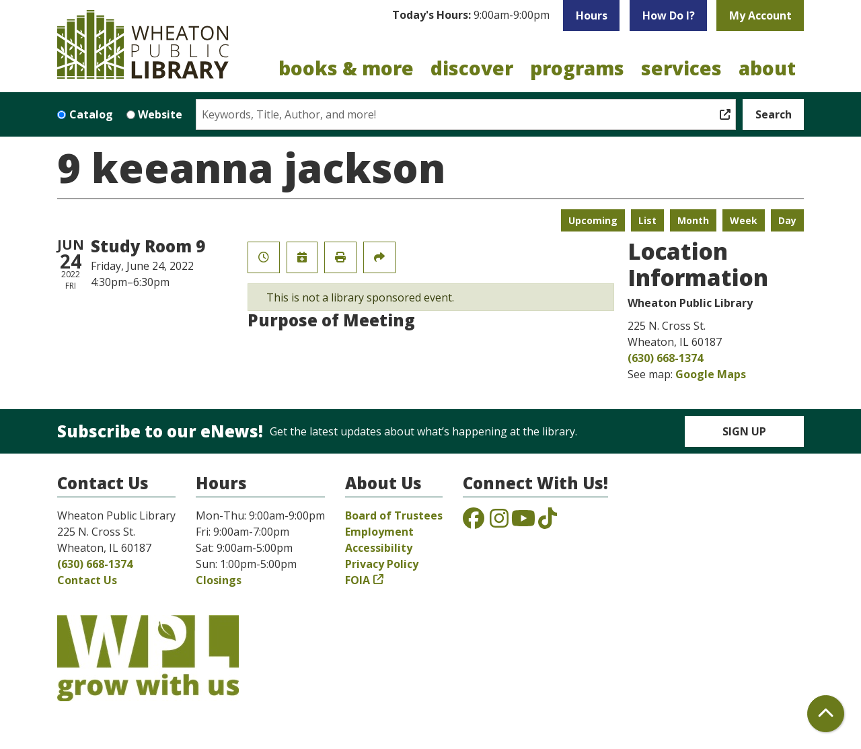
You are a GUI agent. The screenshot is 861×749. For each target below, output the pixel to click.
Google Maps (710, 374)
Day (787, 220)
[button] (470, 15)
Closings (218, 580)
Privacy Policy (381, 564)
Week (743, 220)
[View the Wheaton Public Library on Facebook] (473, 522)
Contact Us (87, 580)
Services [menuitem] (681, 68)
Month (693, 220)
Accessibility (378, 547)
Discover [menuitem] (471, 68)
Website (160, 114)
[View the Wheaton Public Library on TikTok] (547, 522)
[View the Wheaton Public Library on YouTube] (523, 522)
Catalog (91, 114)
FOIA (357, 580)
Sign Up (744, 431)
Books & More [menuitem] (346, 68)
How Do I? (668, 15)
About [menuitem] (767, 68)
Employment (379, 531)
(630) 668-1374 (665, 358)
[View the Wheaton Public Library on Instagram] (499, 522)
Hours (591, 15)
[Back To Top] (825, 713)
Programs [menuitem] (577, 68)
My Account (760, 15)
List (647, 220)
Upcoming (592, 220)
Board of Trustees (394, 515)
